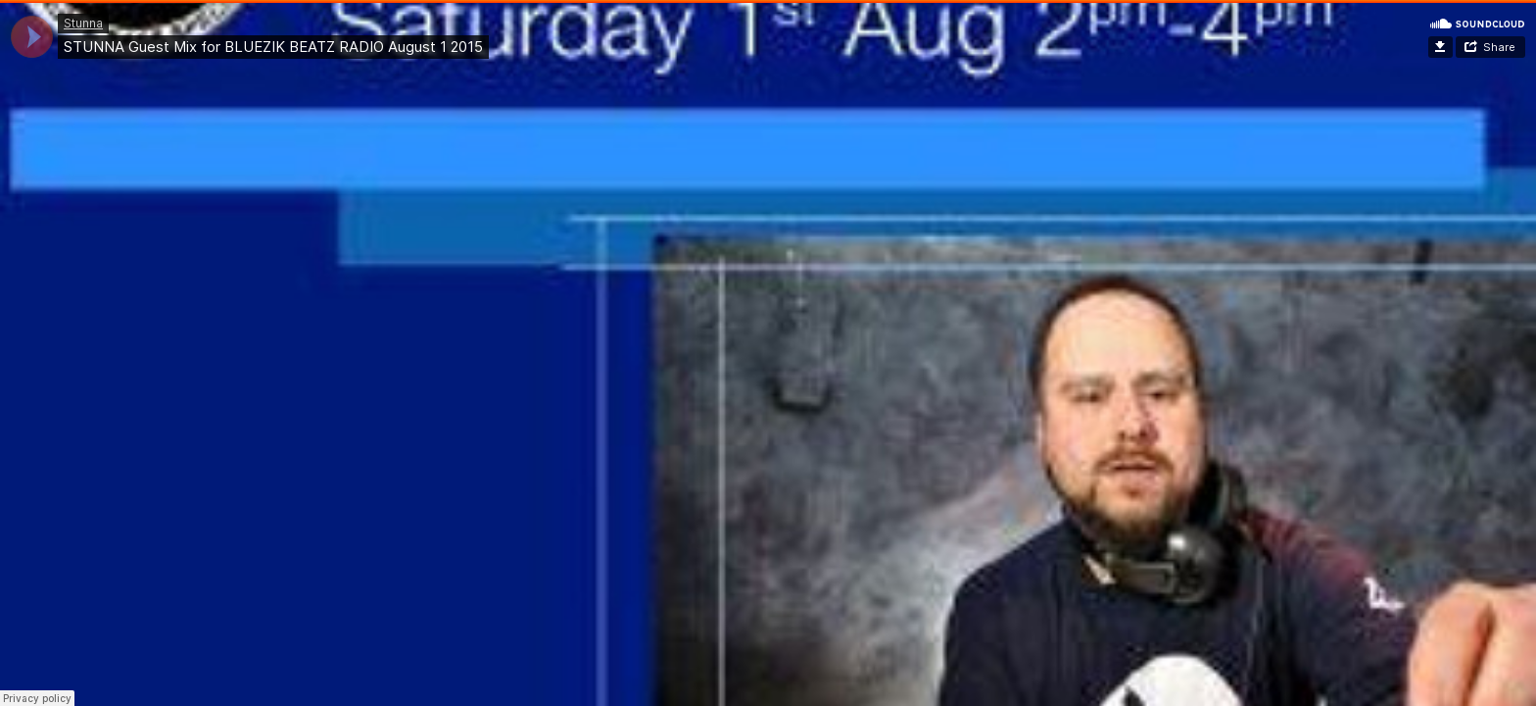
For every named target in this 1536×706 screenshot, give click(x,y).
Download (1440, 47)
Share (1499, 47)
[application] (32, 37)
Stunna (83, 23)
